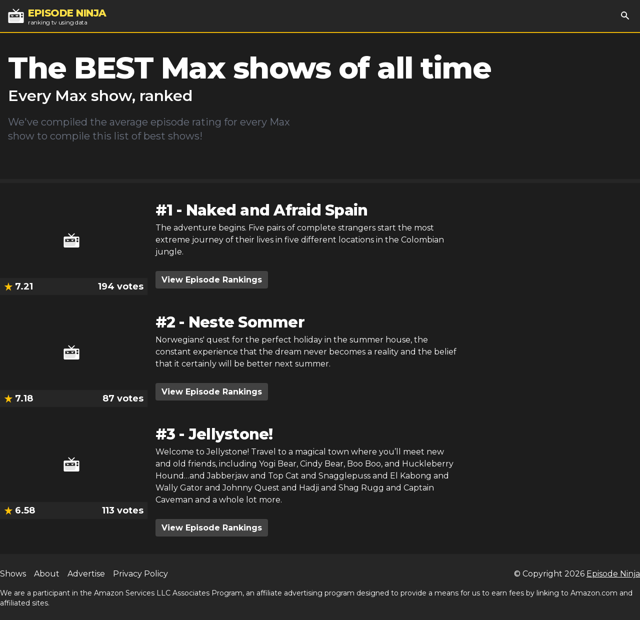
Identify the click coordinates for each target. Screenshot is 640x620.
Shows (13, 573)
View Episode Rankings (212, 279)
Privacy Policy (140, 573)
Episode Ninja (613, 573)
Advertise (86, 573)
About (47, 573)
